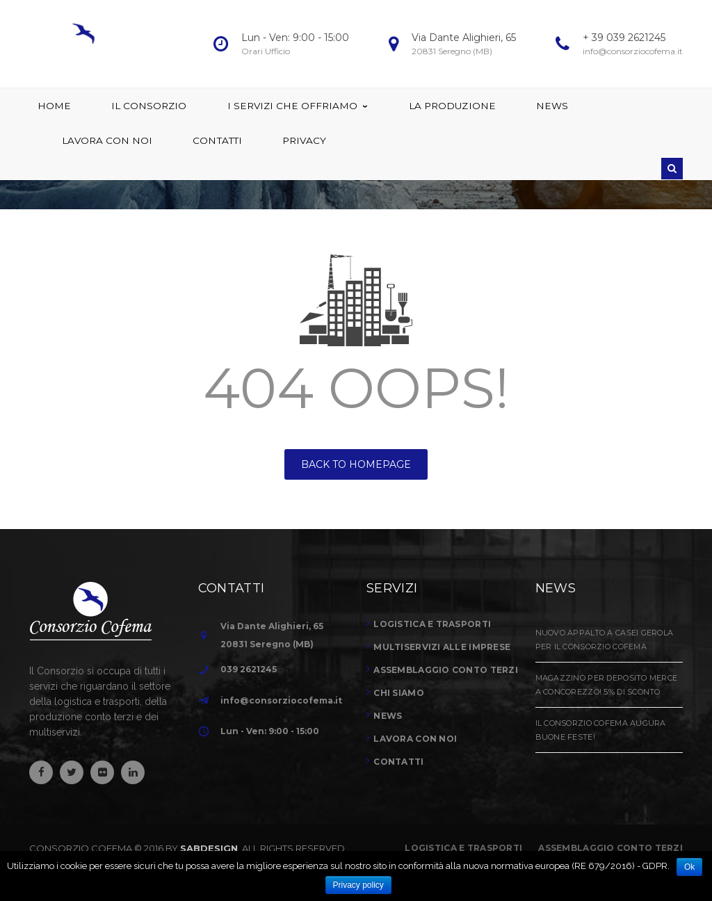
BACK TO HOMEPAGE (356, 464)
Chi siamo (398, 693)
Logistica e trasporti (432, 624)
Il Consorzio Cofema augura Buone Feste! (600, 730)
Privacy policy (358, 885)
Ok (689, 867)
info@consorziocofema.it (281, 700)
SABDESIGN (209, 848)
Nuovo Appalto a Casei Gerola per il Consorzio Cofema (604, 639)
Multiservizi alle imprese (441, 647)
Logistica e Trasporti (463, 848)
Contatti (398, 761)
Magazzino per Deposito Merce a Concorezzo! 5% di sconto (606, 685)
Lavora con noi (415, 738)
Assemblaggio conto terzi (445, 670)
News (387, 716)
